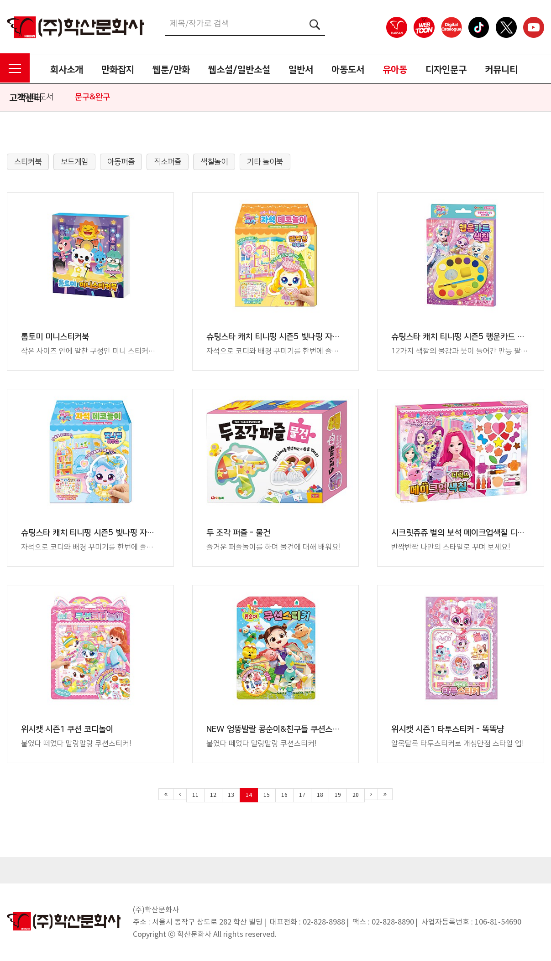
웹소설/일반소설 (239, 70)
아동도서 (347, 70)
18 (320, 795)
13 (231, 795)
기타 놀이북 (265, 162)
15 (266, 795)
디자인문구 (446, 70)
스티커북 (28, 162)
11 (195, 795)
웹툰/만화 (171, 70)
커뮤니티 (501, 70)
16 (284, 795)
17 (302, 795)
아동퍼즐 (121, 162)
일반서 (301, 70)
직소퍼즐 (167, 162)
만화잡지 (117, 70)
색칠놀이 (214, 162)
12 (213, 795)
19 (338, 795)
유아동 (395, 70)
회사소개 (66, 70)
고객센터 (25, 98)
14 (249, 795)
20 (355, 795)
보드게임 (74, 162)
